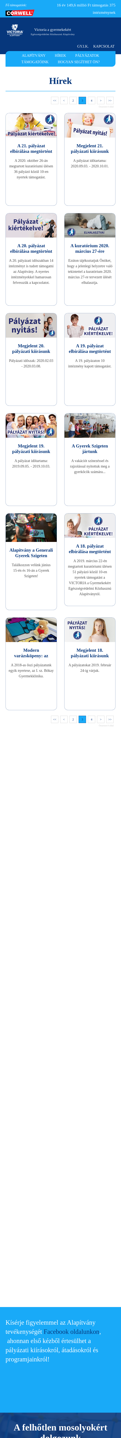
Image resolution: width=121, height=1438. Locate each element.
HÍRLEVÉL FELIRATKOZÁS (84, 1392)
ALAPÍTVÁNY (35, 55)
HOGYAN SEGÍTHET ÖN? (78, 61)
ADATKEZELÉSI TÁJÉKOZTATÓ (88, 1375)
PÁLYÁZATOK (86, 55)
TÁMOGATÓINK (34, 61)
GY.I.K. (85, 46)
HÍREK (61, 55)
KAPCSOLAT (104, 46)
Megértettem (101, 1429)
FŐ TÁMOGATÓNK (79, 1384)
